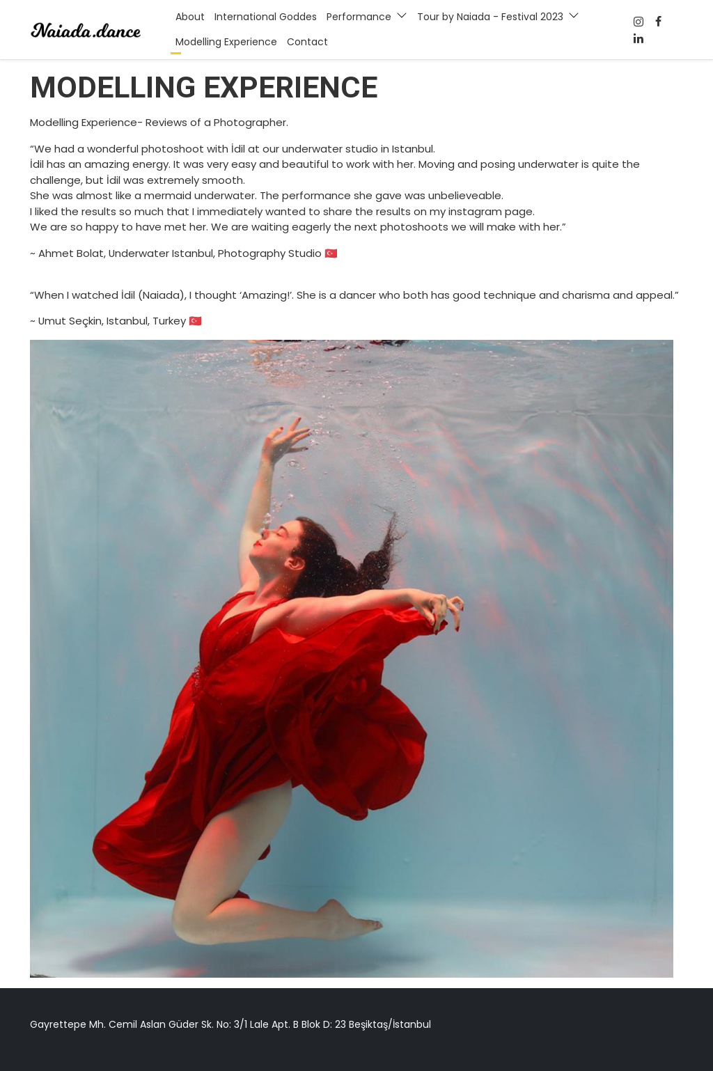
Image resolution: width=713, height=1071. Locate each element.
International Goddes (265, 17)
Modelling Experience (226, 42)
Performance (359, 17)
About (190, 17)
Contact (307, 42)
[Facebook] (638, 22)
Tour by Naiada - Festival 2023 (490, 17)
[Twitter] (638, 38)
